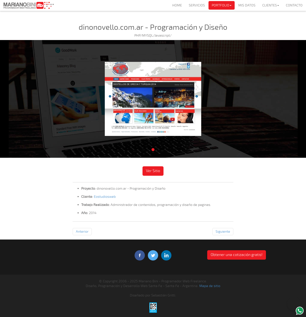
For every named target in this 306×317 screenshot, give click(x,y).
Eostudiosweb (105, 197)
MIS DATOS (246, 5)
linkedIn (166, 255)
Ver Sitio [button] (153, 170)
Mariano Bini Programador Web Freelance (28, 5)
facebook (140, 255)
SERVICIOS (197, 5)
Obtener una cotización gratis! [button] (236, 254)
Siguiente (223, 231)
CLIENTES (270, 5)
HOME (177, 5)
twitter (153, 255)
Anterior (82, 231)
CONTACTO (294, 5)
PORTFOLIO (221, 5)
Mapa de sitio (209, 286)
